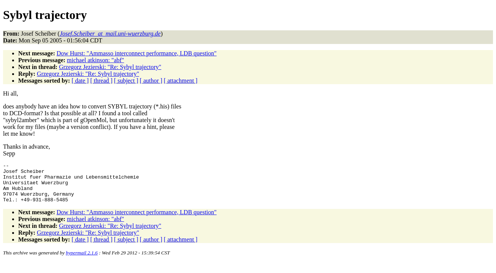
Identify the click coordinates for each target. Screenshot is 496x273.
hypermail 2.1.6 (82, 261)
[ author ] (151, 80)
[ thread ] (101, 80)
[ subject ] (126, 80)
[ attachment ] (180, 80)
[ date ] (80, 80)
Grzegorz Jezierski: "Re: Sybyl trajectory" (110, 67)
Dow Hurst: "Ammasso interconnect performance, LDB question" (136, 53)
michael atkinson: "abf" (95, 60)
